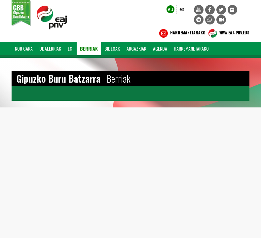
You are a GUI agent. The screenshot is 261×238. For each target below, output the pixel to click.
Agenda (160, 48)
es (181, 9)
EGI (70, 48)
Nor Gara (24, 48)
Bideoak (112, 48)
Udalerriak (50, 48)
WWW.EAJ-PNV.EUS (228, 33)
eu (170, 9)
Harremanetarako (181, 33)
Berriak (89, 48)
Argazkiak (136, 48)
